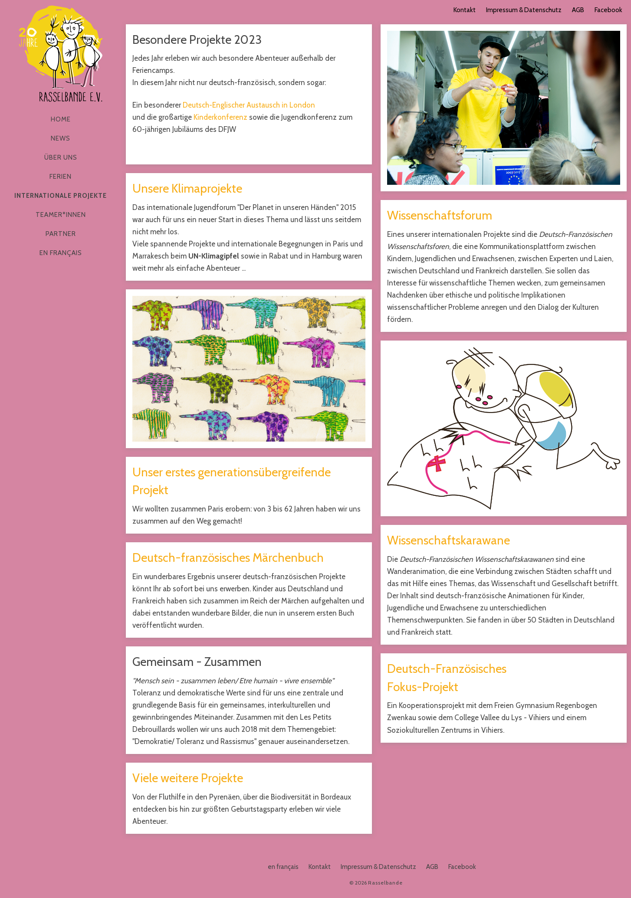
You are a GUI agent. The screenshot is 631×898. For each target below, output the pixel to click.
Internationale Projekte (60, 196)
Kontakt (465, 10)
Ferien (60, 176)
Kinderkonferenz (220, 117)
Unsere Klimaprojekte (187, 188)
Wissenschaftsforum (439, 215)
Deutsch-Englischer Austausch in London (249, 105)
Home (61, 119)
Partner (61, 234)
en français (60, 253)
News (60, 138)
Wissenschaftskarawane (448, 540)
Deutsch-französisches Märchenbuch (228, 557)
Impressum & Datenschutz (524, 10)
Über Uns (60, 157)
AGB (578, 10)
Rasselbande (60, 53)
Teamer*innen (61, 215)
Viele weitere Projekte (187, 777)
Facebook (608, 10)
